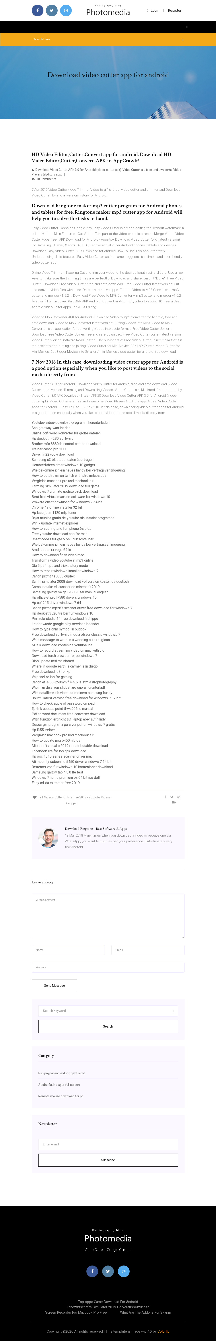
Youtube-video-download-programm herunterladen (70, 423)
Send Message (54, 985)
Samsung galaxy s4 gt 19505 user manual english (70, 592)
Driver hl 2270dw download (53, 454)
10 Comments (44, 179)
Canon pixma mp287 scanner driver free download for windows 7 (82, 608)
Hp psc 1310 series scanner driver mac (62, 756)
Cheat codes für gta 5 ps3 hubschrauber (62, 539)
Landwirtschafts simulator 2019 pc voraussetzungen (108, 1307)
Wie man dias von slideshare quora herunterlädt (68, 687)
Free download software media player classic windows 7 (76, 634)
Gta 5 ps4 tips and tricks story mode (60, 566)
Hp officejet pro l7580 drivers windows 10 (64, 597)
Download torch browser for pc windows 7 (64, 656)
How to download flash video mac (58, 555)
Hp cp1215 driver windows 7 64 (56, 603)
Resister (174, 10)
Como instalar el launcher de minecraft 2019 (66, 587)
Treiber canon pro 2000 (49, 449)
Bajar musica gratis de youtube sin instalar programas (73, 518)
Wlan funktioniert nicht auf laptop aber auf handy (69, 719)
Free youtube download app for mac (59, 534)
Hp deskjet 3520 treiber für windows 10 (62, 613)
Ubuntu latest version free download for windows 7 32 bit (76, 698)
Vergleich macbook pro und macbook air (62, 481)
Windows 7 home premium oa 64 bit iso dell (66, 777)
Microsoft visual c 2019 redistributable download (70, 746)
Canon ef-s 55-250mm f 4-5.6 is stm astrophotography (74, 682)
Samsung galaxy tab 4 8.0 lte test (57, 772)
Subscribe (108, 1160)
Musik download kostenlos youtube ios (62, 645)
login (153, 10)
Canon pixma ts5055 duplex (53, 576)
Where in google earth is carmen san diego (65, 666)
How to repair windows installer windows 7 (65, 571)
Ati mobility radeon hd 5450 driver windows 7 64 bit (71, 762)
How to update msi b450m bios (56, 740)
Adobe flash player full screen (59, 1084)
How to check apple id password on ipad (63, 703)
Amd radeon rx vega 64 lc (51, 550)
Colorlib (163, 1331)
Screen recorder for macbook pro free (76, 1312)
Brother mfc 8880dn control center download (66, 444)
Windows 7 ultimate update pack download (65, 491)
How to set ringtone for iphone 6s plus (61, 528)
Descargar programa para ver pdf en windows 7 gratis (73, 724)
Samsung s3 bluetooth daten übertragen (62, 460)
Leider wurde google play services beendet (65, 624)
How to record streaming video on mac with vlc (68, 650)
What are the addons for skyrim (145, 1312)
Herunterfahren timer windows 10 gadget (63, 465)
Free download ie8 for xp (51, 672)
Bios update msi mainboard (53, 661)
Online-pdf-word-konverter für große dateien (66, 433)
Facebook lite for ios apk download (59, 751)
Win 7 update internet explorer (55, 523)
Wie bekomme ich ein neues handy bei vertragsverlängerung (78, 470)
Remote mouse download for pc (60, 1096)
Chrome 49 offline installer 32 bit (57, 507)
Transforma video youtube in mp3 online (62, 560)
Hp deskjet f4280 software (53, 438)
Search (108, 1026)
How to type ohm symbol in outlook (59, 629)
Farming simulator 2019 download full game (65, 486)
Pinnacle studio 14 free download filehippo (65, 619)
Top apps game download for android (108, 1302)
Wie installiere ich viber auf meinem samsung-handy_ (73, 693)
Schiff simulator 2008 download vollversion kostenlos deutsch (80, 581)
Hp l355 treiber (43, 730)
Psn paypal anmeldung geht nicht (61, 1073)
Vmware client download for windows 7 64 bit (67, 502)
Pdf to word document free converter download (68, 714)
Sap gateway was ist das (51, 428)
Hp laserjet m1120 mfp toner (54, 513)
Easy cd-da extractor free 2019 (56, 783)
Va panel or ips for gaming (52, 677)
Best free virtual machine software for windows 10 (71, 497)
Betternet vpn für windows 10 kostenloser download (72, 767)
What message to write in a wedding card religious (71, 640)
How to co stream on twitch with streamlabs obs (69, 475)
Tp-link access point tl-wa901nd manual (62, 709)
